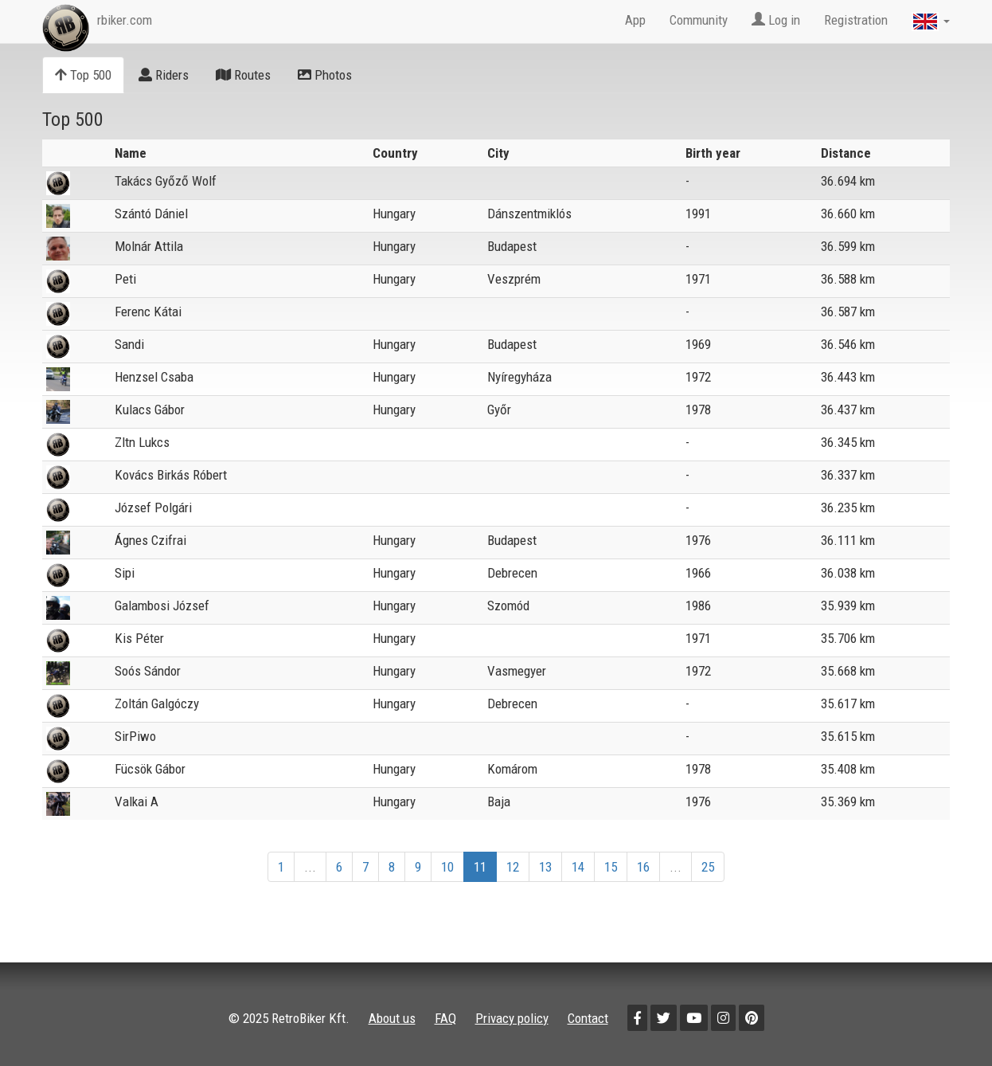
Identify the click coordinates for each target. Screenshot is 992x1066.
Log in (776, 20)
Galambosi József (162, 605)
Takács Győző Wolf (166, 181)
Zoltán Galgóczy (157, 703)
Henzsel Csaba (154, 377)
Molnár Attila (149, 246)
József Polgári (153, 507)
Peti (125, 279)
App (635, 20)
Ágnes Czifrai (150, 540)
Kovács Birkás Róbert (171, 475)
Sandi (129, 344)
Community (699, 20)
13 (545, 867)
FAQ (445, 1018)
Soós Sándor (148, 671)
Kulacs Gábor (150, 409)
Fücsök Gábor (150, 769)
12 (512, 867)
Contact (588, 1018)
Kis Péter (139, 638)
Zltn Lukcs (142, 442)
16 (643, 867)
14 (578, 867)
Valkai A (136, 801)
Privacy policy (512, 1018)
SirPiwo (135, 736)
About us (392, 1018)
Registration (856, 20)
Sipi (125, 573)
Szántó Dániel (151, 213)
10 (447, 867)
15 (610, 867)
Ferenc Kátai (148, 311)
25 (707, 867)
